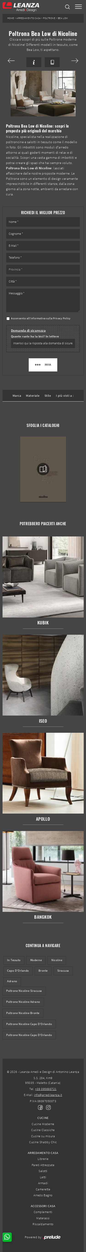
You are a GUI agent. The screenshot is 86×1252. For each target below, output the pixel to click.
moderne (36, 960)
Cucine (42, 1118)
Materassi (43, 1218)
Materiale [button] (33, 396)
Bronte (43, 970)
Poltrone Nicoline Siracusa (24, 990)
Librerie (43, 1159)
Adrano (12, 981)
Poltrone (49, 18)
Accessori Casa (43, 1206)
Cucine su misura (43, 1136)
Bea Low (63, 18)
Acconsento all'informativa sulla (41, 318)
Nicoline (56, 960)
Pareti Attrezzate (43, 1165)
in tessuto (13, 960)
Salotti (43, 1171)
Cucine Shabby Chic (43, 1142)
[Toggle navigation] (78, 7)
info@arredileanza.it (48, 1095)
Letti (43, 1177)
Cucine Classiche (43, 1130)
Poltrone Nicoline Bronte (22, 1013)
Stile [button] (47, 396)
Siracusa (63, 970)
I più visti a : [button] (65, 396)
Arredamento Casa (29, 18)
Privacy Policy (62, 318)
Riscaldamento (43, 1224)
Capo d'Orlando (18, 970)
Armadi (43, 1183)
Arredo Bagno (42, 1195)
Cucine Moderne (43, 1124)
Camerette (43, 1189)
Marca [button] (17, 396)
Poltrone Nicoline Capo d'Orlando (29, 1024)
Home (10, 18)
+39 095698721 (46, 1089)
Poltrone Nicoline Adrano (23, 1001)
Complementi (43, 1212)
